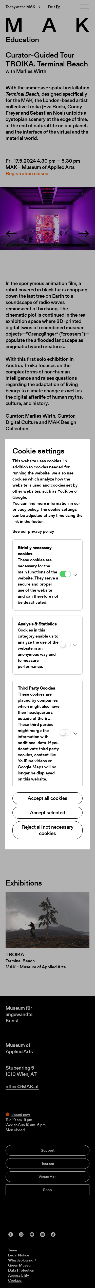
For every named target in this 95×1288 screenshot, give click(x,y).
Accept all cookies (47, 798)
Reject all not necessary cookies (47, 830)
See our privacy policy (33, 531)
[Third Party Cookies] (65, 732)
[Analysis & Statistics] (65, 644)
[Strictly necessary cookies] (65, 574)
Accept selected (47, 812)
